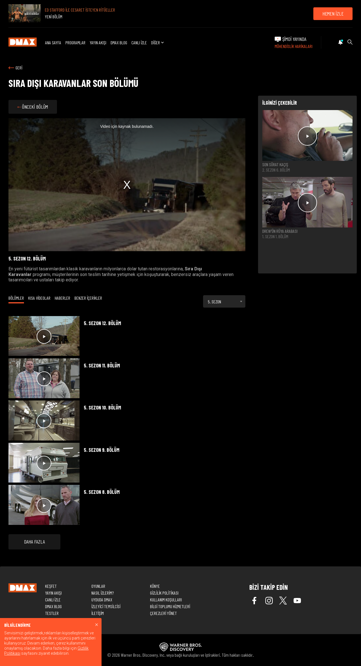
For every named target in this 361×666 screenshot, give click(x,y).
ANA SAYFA (53, 42)
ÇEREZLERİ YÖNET (163, 613)
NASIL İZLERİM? (102, 592)
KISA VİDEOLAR (39, 298)
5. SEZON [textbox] (214, 301)
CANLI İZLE (139, 42)
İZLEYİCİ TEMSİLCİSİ (105, 606)
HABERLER (62, 298)
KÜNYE (155, 586)
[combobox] (224, 301)
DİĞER (158, 42)
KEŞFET (51, 586)
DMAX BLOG (119, 42)
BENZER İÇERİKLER (88, 298)
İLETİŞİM (97, 613)
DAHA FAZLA (34, 541)
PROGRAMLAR (75, 42)
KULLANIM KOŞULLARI (166, 599)
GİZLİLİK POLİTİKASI (164, 592)
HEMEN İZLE (333, 13)
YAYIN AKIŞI (98, 42)
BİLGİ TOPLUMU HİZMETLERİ (170, 606)
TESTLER (52, 613)
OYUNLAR (98, 586)
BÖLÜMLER (16, 298)
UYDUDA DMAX (101, 599)
